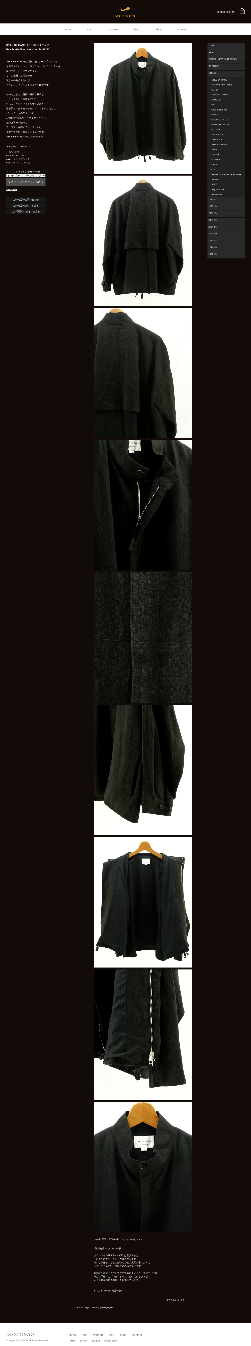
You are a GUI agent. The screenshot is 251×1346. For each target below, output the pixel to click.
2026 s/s (212, 199)
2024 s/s (212, 227)
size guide (11, 189)
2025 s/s (212, 213)
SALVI (214, 184)
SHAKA (215, 179)
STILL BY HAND (219, 80)
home (67, 29)
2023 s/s (212, 240)
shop (159, 29)
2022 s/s (212, 254)
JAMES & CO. (218, 139)
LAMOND (216, 100)
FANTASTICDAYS (220, 94)
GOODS (212, 73)
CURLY (214, 90)
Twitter (71, 1341)
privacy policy (111, 1341)
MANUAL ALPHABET (221, 84)
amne (214, 149)
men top (95, 1307)
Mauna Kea (216, 194)
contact (182, 29)
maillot (214, 114)
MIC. (213, 104)
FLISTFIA (216, 159)
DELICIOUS (217, 134)
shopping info (225, 11)
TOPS (211, 45)
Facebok (83, 1341)
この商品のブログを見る (26, 205)
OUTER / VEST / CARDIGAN (222, 59)
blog (136, 29)
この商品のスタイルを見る (26, 211)
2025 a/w (212, 206)
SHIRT (211, 52)
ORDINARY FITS (219, 119)
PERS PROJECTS (220, 124)
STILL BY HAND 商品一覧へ (108, 1290)
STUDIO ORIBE (219, 144)
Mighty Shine (217, 189)
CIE (213, 169)
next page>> (108, 1307)
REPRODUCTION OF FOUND (226, 174)
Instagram (96, 1341)
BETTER (215, 129)
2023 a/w (212, 233)
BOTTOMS (213, 66)
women (113, 29)
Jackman (215, 154)
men (89, 29)
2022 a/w (212, 247)
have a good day (219, 110)
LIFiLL (214, 164)
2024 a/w (212, 220)
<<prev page (82, 1307)
